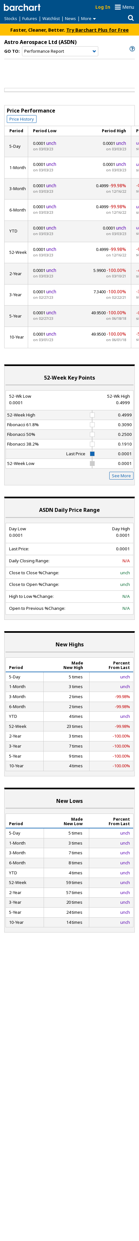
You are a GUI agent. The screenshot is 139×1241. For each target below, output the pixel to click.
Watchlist (51, 18)
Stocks (10, 18)
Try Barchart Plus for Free (97, 30)
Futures (29, 18)
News (70, 18)
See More (121, 476)
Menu (128, 7)
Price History (21, 119)
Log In (102, 7)
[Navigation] (60, 51)
